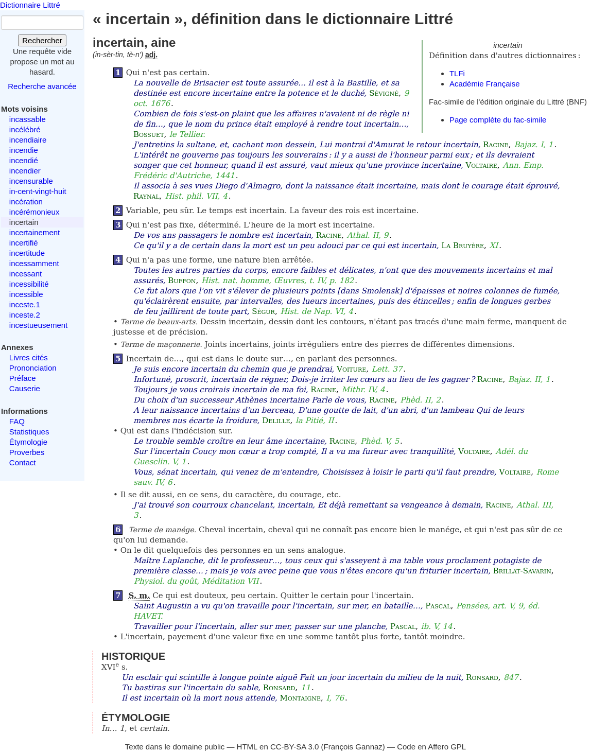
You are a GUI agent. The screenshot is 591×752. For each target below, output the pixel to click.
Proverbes (26, 452)
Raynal (146, 196)
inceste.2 (24, 314)
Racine (496, 144)
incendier (25, 170)
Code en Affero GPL (431, 746)
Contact (22, 462)
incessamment (34, 263)
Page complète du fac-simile (497, 119)
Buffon (182, 280)
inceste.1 (24, 304)
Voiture (351, 369)
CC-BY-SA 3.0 (294, 746)
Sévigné (383, 93)
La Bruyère (462, 245)
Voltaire (481, 165)
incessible (26, 294)
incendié (23, 160)
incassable (27, 119)
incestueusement (38, 325)
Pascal (437, 605)
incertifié (23, 242)
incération (26, 201)
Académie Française (484, 83)
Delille (276, 420)
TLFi (457, 73)
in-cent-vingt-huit (37, 191)
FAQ (17, 421)
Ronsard (482, 677)
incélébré (25, 129)
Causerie (24, 388)
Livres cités (28, 357)
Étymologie (28, 442)
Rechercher (42, 40)
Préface (22, 378)
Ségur (263, 311)
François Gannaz (353, 746)
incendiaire (28, 139)
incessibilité (29, 283)
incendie (23, 150)
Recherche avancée (42, 86)
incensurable (31, 181)
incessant (25, 273)
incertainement (34, 232)
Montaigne (300, 698)
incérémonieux (34, 211)
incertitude (27, 253)
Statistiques (29, 431)
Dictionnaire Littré (30, 5)
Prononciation (33, 367)
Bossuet (148, 134)
